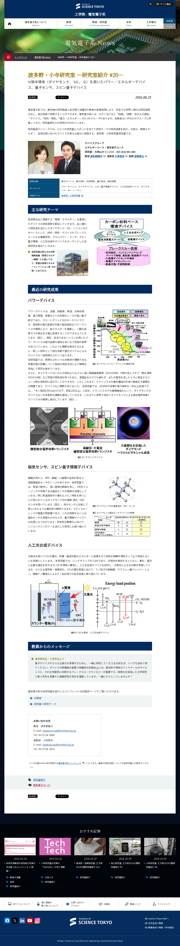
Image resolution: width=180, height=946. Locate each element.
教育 (69, 23)
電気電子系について (36, 23)
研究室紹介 (39, 779)
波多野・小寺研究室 (72, 195)
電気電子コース (41, 785)
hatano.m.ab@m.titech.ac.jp (59, 730)
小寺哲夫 (121, 156)
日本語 (169, 20)
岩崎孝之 (141, 156)
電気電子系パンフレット (72, 763)
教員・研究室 (99, 23)
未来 (128, 23)
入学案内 (151, 23)
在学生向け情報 (155, 923)
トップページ (9, 23)
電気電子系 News (42, 57)
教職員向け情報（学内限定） (161, 927)
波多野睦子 (98, 156)
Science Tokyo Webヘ (158, 918)
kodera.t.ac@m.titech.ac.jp (58, 744)
